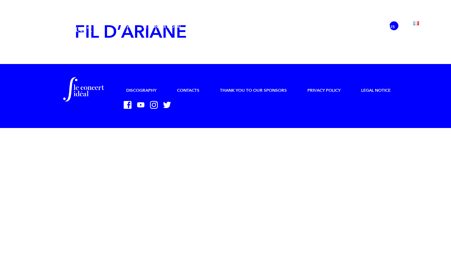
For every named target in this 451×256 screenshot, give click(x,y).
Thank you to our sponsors (253, 90)
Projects (202, 27)
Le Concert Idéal (162, 27)
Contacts (188, 90)
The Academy (237, 27)
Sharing (349, 27)
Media (301, 27)
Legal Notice (376, 90)
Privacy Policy (323, 90)
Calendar (273, 27)
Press (323, 27)
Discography (141, 90)
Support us (382, 27)
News (127, 27)
